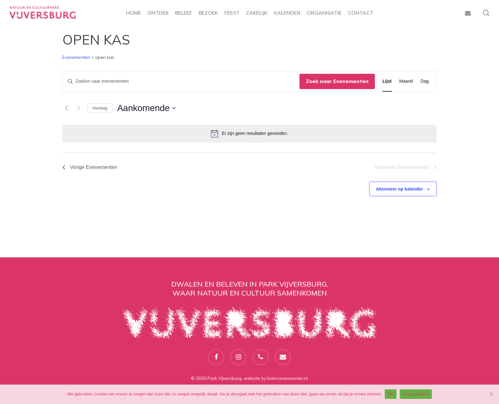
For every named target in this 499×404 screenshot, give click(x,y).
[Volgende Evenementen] (78, 108)
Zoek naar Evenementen (337, 81)
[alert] (249, 134)
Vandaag (99, 108)
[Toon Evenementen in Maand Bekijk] (406, 81)
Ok (390, 394)
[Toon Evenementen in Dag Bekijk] (424, 81)
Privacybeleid (416, 394)
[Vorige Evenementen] (66, 108)
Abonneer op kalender (399, 189)
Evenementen (76, 57)
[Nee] (491, 394)
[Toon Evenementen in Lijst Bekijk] (387, 81)
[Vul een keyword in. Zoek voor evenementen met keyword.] (181, 81)
